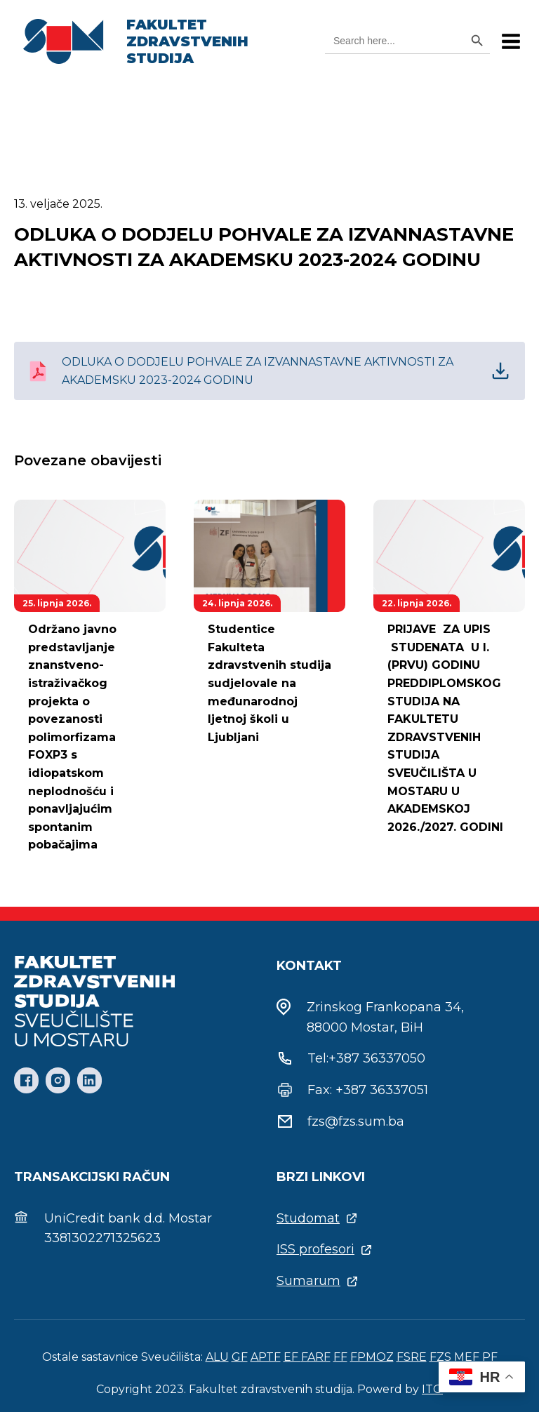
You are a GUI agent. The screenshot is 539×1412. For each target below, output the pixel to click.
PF (490, 1357)
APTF (266, 1357)
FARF (316, 1357)
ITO (432, 1389)
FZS (440, 1357)
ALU (217, 1357)
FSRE (412, 1357)
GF (240, 1357)
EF (292, 1357)
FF (340, 1357)
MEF (466, 1357)
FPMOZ (372, 1357)
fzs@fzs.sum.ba (355, 1121)
